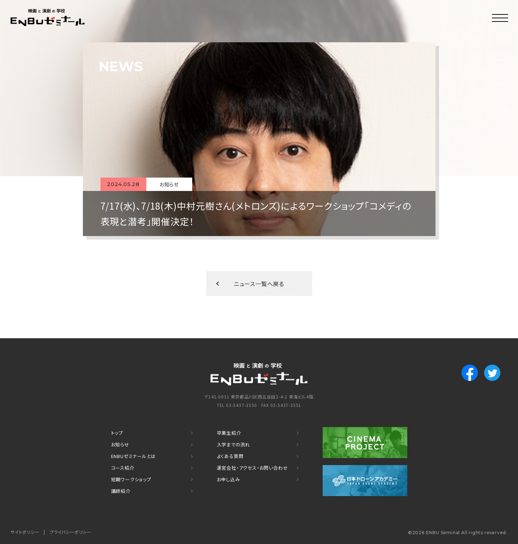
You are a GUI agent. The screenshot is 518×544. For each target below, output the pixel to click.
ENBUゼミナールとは (133, 456)
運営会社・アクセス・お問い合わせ (252, 467)
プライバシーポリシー (70, 532)
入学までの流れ (233, 444)
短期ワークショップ (131, 479)
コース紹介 (122, 467)
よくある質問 (230, 456)
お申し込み (228, 479)
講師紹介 (120, 491)
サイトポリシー (25, 532)
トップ (117, 432)
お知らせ (120, 444)
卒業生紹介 (229, 432)
